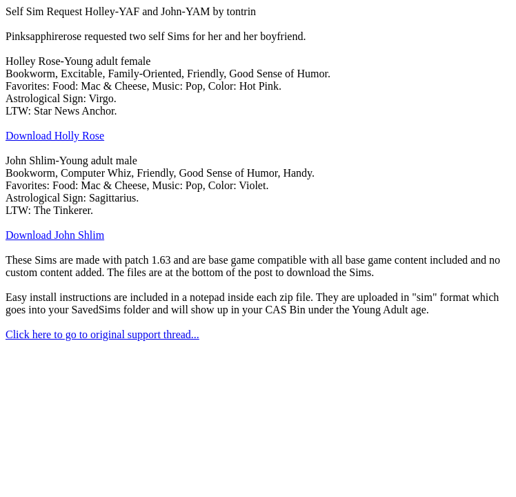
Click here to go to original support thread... (102, 334)
